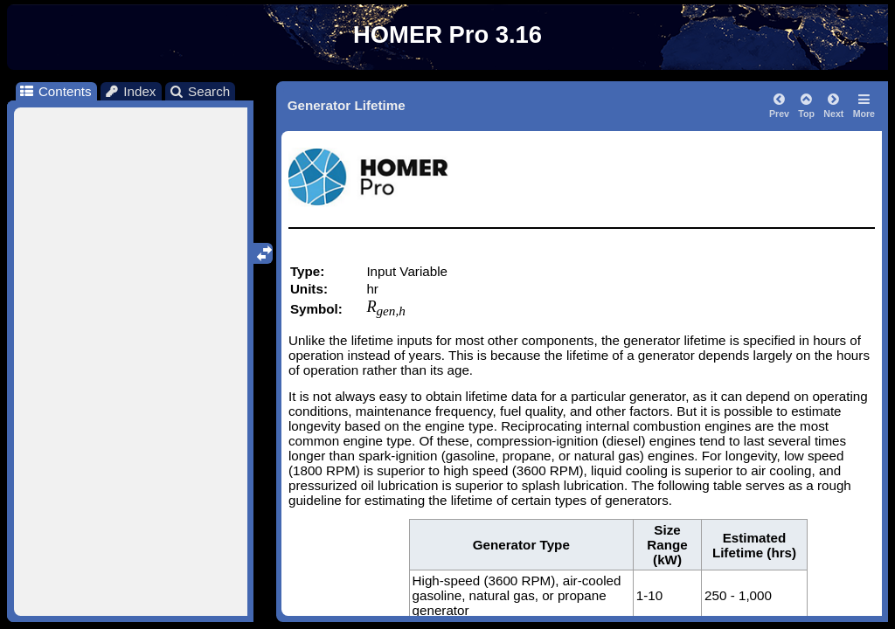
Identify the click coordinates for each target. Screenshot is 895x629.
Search (200, 91)
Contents (54, 91)
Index (130, 91)
